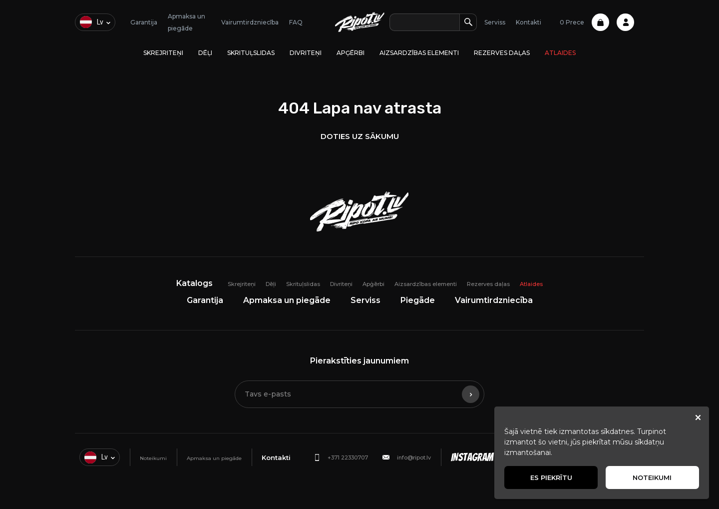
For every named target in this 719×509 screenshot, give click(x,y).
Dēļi (205, 52)
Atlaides (560, 52)
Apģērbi (350, 52)
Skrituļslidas (251, 52)
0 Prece (584, 22)
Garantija (143, 22)
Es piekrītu (551, 478)
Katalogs (194, 283)
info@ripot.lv (414, 457)
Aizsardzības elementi (419, 52)
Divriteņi (306, 52)
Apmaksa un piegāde (287, 300)
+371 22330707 (348, 457)
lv (91, 22)
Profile (625, 22)
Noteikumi (153, 458)
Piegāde (417, 300)
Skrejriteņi (163, 52)
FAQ (296, 22)
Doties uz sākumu (360, 136)
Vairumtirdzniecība (250, 22)
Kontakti (528, 22)
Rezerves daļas (502, 52)
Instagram (472, 457)
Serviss (494, 22)
